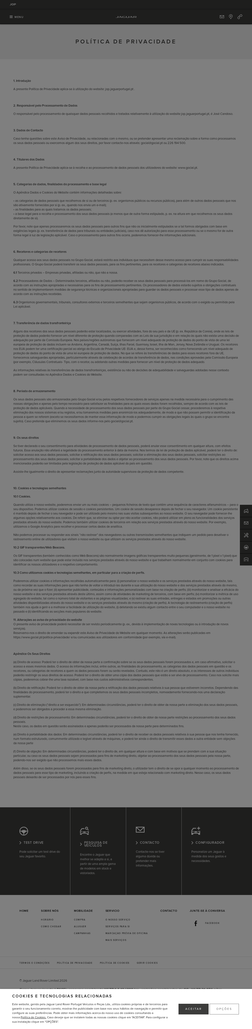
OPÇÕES (224, 1009)
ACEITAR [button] (193, 1009)
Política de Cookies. (33, 1017)
